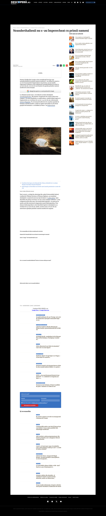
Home (14, 28)
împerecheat (50, 106)
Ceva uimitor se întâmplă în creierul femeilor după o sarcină (83, 38)
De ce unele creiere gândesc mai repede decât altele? (83, 45)
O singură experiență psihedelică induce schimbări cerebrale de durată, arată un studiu (83, 137)
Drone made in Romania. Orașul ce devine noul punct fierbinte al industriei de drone (48, 486)
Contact (69, 498)
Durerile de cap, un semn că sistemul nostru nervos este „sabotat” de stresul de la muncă (83, 88)
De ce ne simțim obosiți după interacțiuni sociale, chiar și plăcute (82, 58)
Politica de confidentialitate (39, 404)
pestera (31, 306)
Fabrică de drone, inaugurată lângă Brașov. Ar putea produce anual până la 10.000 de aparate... (47, 458)
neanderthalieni (26, 306)
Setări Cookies (75, 498)
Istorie (64, 2)
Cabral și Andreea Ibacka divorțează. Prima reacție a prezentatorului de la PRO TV (48, 329)
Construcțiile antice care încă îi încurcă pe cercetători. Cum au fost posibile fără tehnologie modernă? (48, 429)
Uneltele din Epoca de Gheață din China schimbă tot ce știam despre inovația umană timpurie (39, 184)
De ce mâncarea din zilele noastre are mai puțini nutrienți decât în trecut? (84, 82)
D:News (35, 2)
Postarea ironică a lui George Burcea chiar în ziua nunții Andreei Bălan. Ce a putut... (48, 367)
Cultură (45, 2)
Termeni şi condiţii (53, 498)
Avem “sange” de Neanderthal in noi (28, 238)
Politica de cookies (44, 498)
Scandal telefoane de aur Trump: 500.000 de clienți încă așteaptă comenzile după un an (48, 319)
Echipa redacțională (62, 498)
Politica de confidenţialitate (33, 498)
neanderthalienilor (26, 97)
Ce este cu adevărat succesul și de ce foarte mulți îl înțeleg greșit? (83, 118)
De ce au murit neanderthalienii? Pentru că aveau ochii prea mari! (35, 261)
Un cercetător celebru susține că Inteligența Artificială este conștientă (83, 76)
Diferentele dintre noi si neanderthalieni (29, 284)
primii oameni (36, 306)
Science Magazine (25, 103)
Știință (40, 2)
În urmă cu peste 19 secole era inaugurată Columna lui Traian (48, 418)
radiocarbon (51, 199)
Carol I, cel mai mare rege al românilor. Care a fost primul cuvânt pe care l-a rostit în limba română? (48, 448)
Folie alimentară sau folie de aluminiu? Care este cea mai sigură (47, 347)
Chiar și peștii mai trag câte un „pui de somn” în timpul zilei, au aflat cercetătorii (83, 125)
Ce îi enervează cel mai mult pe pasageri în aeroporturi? (83, 105)
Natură (50, 2)
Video (68, 2)
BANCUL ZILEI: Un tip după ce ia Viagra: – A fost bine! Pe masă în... (48, 357)
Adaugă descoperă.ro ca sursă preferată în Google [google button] (40, 92)
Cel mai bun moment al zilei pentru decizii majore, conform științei (83, 94)
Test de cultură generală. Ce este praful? (83, 69)
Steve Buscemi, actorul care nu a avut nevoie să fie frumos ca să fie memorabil (84, 52)
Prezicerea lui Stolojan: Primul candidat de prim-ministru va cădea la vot (48, 386)
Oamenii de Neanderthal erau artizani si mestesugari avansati (34, 235)
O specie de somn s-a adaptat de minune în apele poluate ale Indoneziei (83, 112)
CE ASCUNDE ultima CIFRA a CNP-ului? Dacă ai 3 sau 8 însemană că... (48, 467)
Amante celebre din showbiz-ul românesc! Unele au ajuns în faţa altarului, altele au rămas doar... (48, 477)
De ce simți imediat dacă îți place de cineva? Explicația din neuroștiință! (83, 64)
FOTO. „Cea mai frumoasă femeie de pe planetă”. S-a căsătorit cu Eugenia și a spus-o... (47, 377)
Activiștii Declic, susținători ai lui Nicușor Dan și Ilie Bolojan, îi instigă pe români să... (48, 339)
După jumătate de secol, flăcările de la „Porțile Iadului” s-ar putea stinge (83, 143)
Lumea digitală (57, 2)
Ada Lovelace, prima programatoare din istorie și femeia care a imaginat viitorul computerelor (48, 438)
